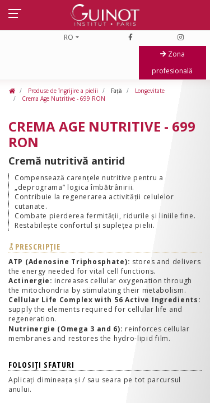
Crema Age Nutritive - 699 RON (62, 98)
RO (68, 37)
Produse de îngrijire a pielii (62, 91)
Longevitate (149, 91)
